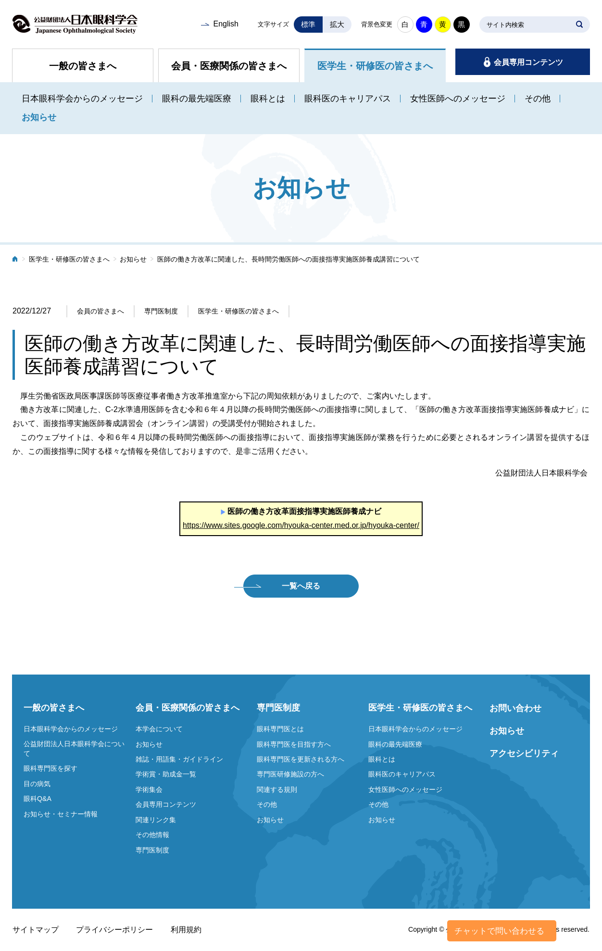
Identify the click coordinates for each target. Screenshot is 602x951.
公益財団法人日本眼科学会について (74, 748)
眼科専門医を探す (50, 768)
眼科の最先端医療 (196, 98)
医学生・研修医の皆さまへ (375, 66)
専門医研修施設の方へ (290, 774)
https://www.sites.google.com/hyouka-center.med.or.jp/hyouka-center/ (301, 525)
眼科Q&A (37, 798)
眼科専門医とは (280, 729)
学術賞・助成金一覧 (166, 774)
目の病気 (37, 784)
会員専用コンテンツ (528, 62)
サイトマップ (36, 930)
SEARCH (579, 24)
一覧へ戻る (301, 586)
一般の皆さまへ (82, 66)
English (225, 24)
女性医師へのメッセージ (457, 98)
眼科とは (268, 98)
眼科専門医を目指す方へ (294, 744)
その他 (538, 98)
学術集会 (149, 789)
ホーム (15, 260)
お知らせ (39, 117)
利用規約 (186, 930)
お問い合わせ (515, 708)
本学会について (159, 729)
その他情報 (152, 834)
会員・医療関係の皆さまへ (229, 66)
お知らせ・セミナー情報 (61, 814)
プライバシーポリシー (114, 930)
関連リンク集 (156, 820)
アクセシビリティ (524, 753)
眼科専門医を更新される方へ (300, 759)
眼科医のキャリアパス (347, 98)
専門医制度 (152, 850)
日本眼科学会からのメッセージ (82, 98)
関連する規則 (277, 789)
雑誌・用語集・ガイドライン (179, 759)
